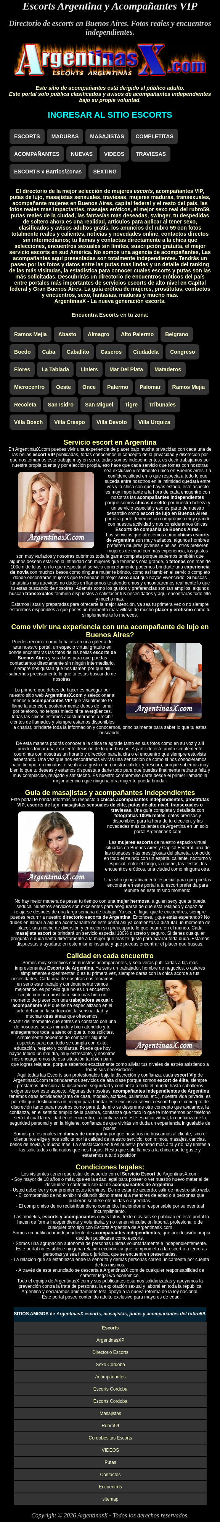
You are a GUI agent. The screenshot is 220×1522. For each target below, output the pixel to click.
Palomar (150, 387)
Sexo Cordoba (110, 1364)
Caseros (111, 352)
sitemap (110, 1499)
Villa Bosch (28, 422)
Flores (22, 369)
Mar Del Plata (126, 369)
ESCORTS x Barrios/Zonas (48, 171)
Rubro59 (110, 1425)
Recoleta (25, 405)
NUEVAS (82, 154)
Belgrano (176, 334)
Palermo (117, 387)
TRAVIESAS (151, 154)
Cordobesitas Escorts (110, 1438)
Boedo (22, 352)
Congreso (182, 352)
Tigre (131, 405)
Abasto (67, 334)
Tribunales (162, 405)
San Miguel (99, 405)
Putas (110, 1462)
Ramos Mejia (30, 334)
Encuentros (110, 1487)
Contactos (110, 1474)
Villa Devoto (111, 422)
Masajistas (110, 1413)
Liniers (89, 369)
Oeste (63, 387)
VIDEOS (114, 154)
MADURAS (65, 136)
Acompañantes (110, 1377)
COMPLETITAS (154, 136)
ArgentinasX (92, 1515)
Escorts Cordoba (110, 1389)
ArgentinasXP (110, 1340)
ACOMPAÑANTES (36, 154)
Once (89, 387)
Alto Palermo (137, 334)
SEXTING (104, 171)
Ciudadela (146, 352)
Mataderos (167, 369)
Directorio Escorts (110, 1352)
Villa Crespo (69, 422)
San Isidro (61, 405)
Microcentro (29, 387)
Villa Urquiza (154, 422)
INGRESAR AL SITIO (110, 115)
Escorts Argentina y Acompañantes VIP (109, 6)
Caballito (78, 352)
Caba (48, 352)
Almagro (98, 334)
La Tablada (55, 369)
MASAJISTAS (107, 136)
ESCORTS (27, 136)
